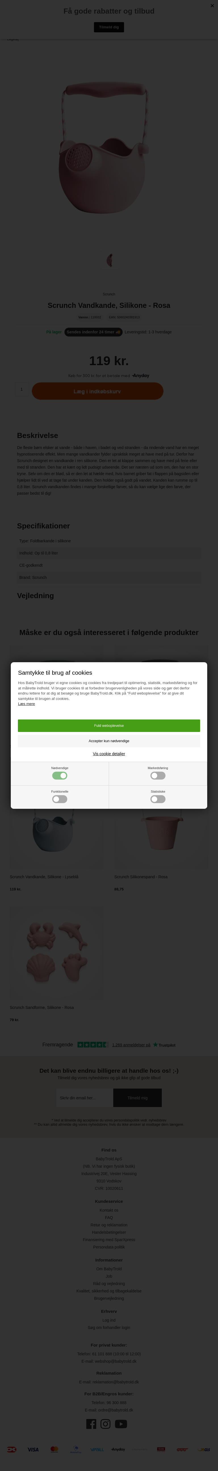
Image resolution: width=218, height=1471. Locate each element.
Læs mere (26, 704)
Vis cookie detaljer (109, 754)
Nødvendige (59, 773)
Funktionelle (59, 796)
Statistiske (157, 796)
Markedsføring (158, 773)
